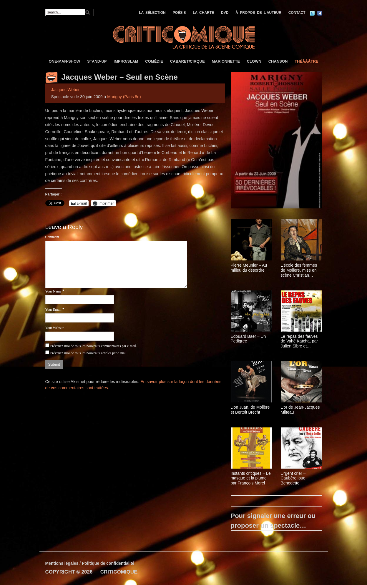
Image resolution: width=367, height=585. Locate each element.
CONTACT (296, 13)
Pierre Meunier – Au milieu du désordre (249, 268)
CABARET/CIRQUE (187, 61)
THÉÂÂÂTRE (306, 61)
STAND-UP (97, 61)
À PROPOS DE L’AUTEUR (258, 13)
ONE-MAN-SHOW (64, 61)
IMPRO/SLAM (126, 61)
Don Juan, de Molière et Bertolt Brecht (250, 409)
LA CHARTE (203, 13)
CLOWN (254, 61)
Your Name (53, 291)
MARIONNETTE (226, 61)
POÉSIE (179, 13)
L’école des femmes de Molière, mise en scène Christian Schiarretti (299, 270)
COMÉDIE (154, 61)
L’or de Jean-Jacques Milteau (300, 409)
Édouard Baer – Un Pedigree (248, 339)
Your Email (53, 309)
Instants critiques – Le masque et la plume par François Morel (251, 478)
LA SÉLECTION (152, 13)
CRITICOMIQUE (118, 572)
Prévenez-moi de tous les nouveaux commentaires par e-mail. (93, 346)
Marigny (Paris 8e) (124, 96)
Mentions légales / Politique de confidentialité (89, 563)
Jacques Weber (65, 89)
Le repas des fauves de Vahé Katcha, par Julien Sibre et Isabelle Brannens (299, 341)
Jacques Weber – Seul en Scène (120, 77)
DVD (224, 13)
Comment (52, 237)
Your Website (54, 328)
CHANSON (278, 61)
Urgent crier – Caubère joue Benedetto (293, 478)
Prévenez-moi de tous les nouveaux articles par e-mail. (88, 353)
